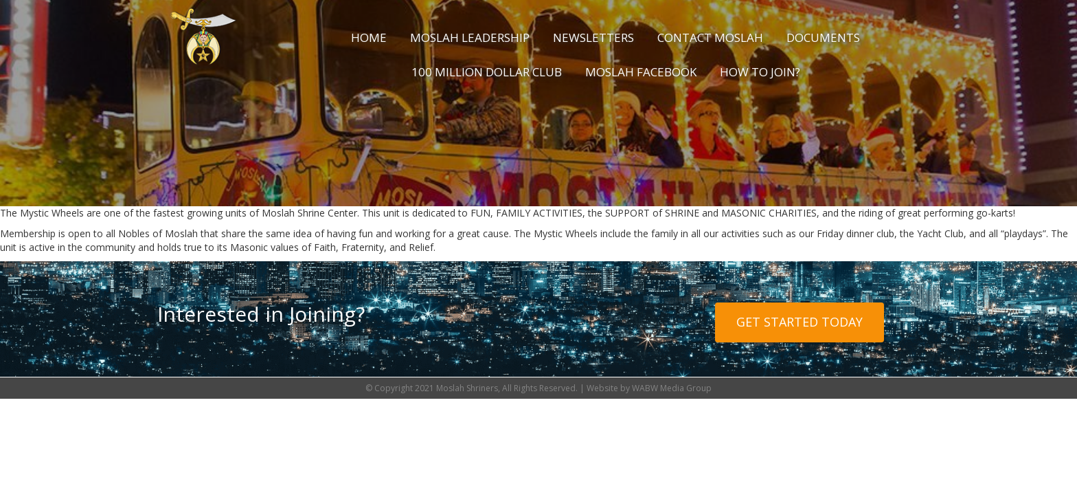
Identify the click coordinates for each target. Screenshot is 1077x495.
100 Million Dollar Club (486, 72)
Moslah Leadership (470, 37)
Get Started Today (799, 322)
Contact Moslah (710, 37)
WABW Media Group (672, 388)
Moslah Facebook (640, 72)
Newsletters (593, 37)
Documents (823, 37)
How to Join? (760, 72)
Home (369, 37)
